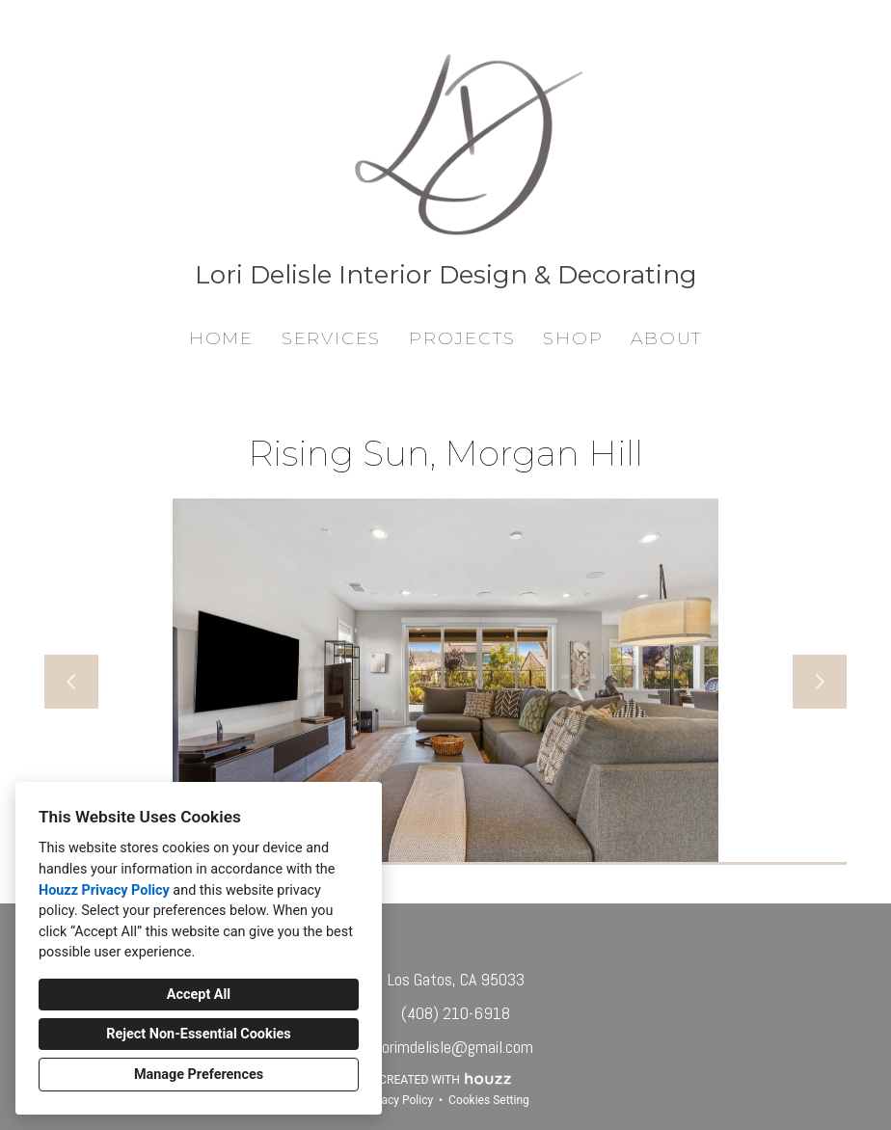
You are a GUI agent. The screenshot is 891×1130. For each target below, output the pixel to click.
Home (221, 338)
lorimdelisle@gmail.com (455, 1047)
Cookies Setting (488, 1100)
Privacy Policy (397, 1100)
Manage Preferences (198, 1074)
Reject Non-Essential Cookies (198, 1034)
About (666, 338)
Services (331, 338)
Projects (462, 338)
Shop (573, 338)
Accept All (198, 994)
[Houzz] (416, 941)
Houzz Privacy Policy (104, 890)
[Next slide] (820, 682)
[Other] (475, 941)
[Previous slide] (71, 682)
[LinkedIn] (445, 941)
